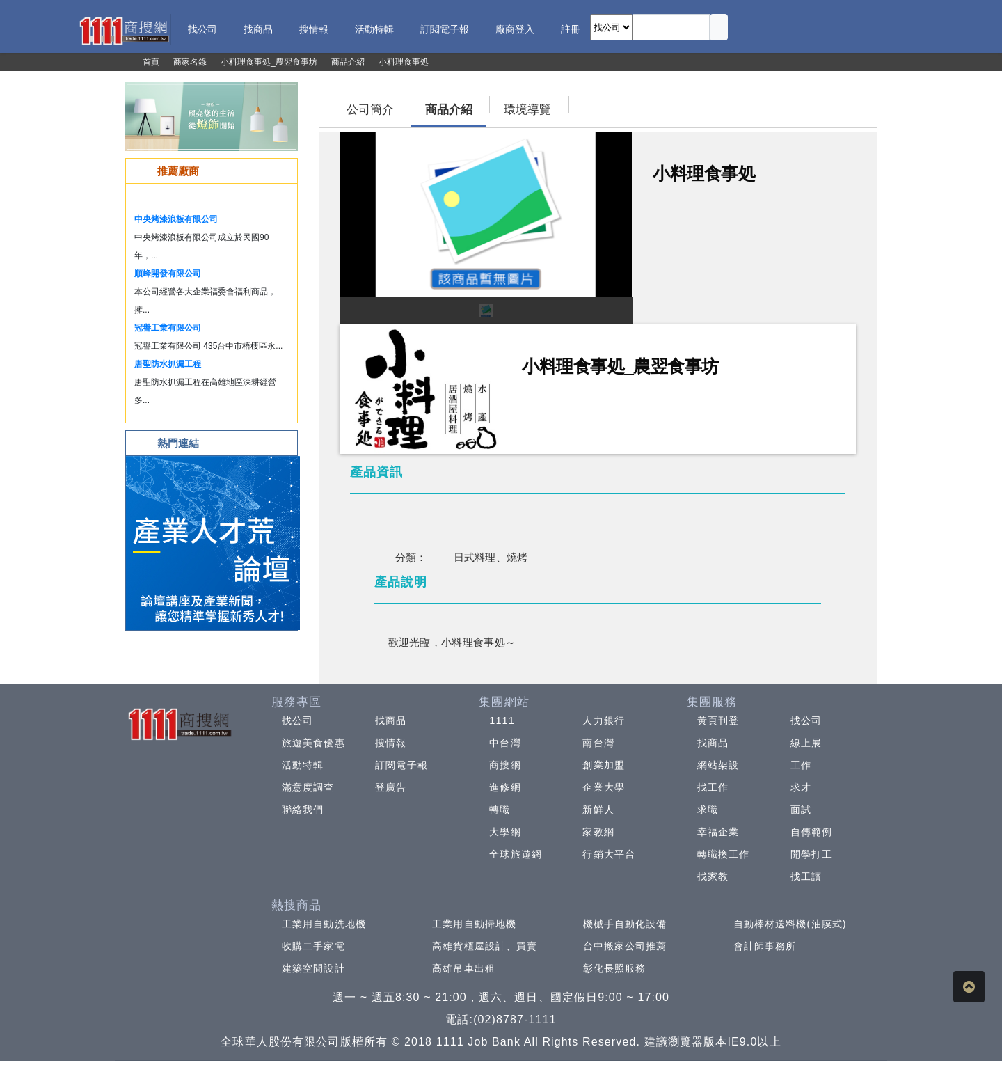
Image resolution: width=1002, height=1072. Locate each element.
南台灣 (598, 742)
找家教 (713, 876)
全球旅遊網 (515, 854)
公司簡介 (370, 109)
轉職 (499, 809)
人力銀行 (603, 720)
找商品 (390, 720)
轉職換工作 (723, 854)
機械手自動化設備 (625, 923)
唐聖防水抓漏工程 (167, 364)
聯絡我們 (303, 809)
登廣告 (390, 787)
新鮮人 (598, 809)
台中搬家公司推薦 (625, 946)
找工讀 (806, 876)
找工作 (713, 787)
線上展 (806, 742)
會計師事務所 (765, 946)
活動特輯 (303, 765)
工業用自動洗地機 (324, 923)
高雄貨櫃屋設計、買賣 (484, 946)
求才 (800, 787)
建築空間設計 (313, 968)
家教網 (598, 831)
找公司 (297, 720)
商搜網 (504, 765)
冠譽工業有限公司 (167, 328)
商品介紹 (448, 109)
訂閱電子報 (401, 765)
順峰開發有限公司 (167, 273)
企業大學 (603, 787)
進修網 (504, 787)
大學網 (504, 831)
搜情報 (390, 742)
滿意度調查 (308, 787)
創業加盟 (603, 765)
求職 (707, 809)
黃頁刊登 (718, 720)
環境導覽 (527, 109)
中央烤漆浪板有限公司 (176, 219)
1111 (502, 720)
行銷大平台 (608, 854)
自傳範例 (811, 831)
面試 (800, 809)
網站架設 (718, 765)
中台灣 (504, 742)
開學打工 (811, 854)
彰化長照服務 (614, 968)
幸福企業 (718, 831)
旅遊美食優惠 (313, 742)
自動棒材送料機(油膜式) (790, 923)
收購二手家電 (313, 946)
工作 (800, 765)
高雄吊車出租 (463, 968)
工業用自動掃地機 (474, 923)
